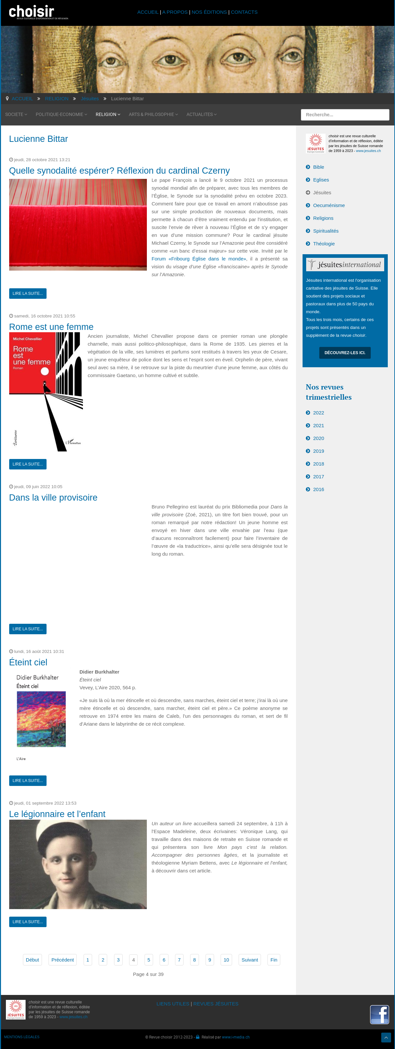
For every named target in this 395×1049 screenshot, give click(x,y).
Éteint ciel (28, 662)
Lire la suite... (28, 293)
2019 (318, 451)
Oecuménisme (329, 205)
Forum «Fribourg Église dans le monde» (199, 258)
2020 (318, 438)
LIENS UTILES (173, 1003)
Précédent (62, 960)
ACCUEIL (148, 12)
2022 (318, 412)
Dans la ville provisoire (53, 498)
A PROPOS (175, 12)
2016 (318, 489)
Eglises (321, 179)
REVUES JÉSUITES (216, 1003)
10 (226, 960)
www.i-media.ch (236, 1036)
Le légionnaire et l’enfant (57, 814)
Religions (323, 218)
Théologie (324, 243)
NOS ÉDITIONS (209, 12)
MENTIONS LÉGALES (22, 1037)
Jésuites (322, 192)
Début (32, 960)
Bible (318, 167)
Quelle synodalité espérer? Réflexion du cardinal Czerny (119, 171)
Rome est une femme (51, 327)
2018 (318, 464)
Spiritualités (326, 231)
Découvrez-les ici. (345, 353)
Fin (273, 960)
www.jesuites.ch (368, 151)
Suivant (250, 960)
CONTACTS (244, 12)
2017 (318, 476)
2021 (318, 425)
